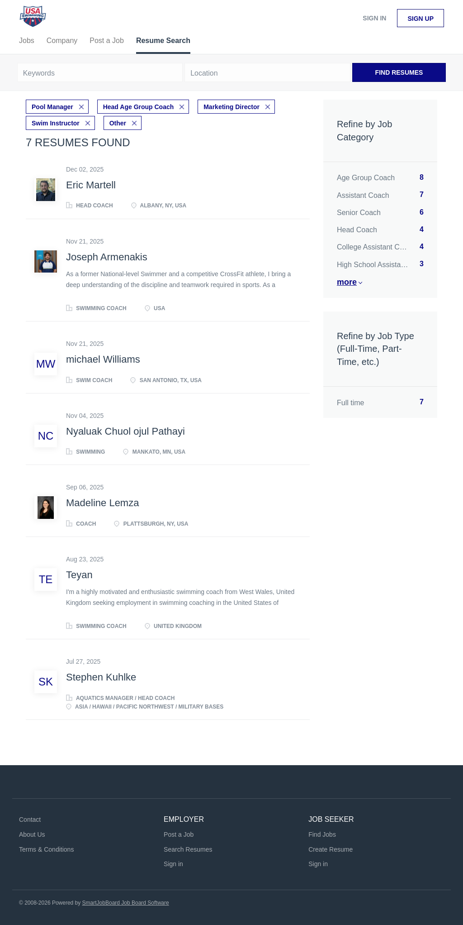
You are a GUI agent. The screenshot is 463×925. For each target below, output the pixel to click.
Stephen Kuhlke (101, 677)
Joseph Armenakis (106, 257)
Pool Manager (52, 106)
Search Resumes (188, 849)
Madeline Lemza (102, 502)
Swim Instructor (56, 123)
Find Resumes (399, 72)
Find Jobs (322, 834)
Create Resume (330, 849)
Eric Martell (91, 185)
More (347, 282)
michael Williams (103, 359)
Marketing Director (231, 106)
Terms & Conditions (46, 849)
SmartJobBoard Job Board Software (125, 903)
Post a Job (179, 834)
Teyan (79, 574)
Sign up (420, 18)
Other (117, 123)
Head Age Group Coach (138, 106)
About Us (32, 834)
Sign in (374, 18)
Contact (30, 819)
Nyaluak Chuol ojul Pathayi (125, 431)
